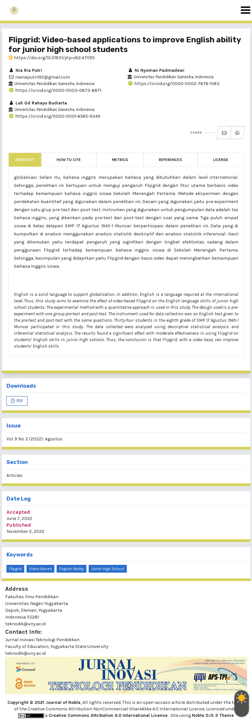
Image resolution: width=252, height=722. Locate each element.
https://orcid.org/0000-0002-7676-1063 (173, 83)
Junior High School (107, 568)
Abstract (25, 159)
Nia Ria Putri (25, 70)
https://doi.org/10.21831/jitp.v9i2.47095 (51, 57)
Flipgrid (15, 568)
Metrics (120, 159)
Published (18, 525)
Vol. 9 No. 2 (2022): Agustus (34, 439)
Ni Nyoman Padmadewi (155, 70)
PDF (19, 400)
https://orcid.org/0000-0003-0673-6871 (54, 90)
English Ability (71, 568)
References (170, 159)
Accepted (18, 512)
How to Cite (69, 159)
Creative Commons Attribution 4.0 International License (109, 715)
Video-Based (40, 568)
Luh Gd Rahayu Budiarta (37, 103)
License (220, 159)
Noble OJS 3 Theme (213, 715)
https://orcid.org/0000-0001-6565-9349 (54, 116)
